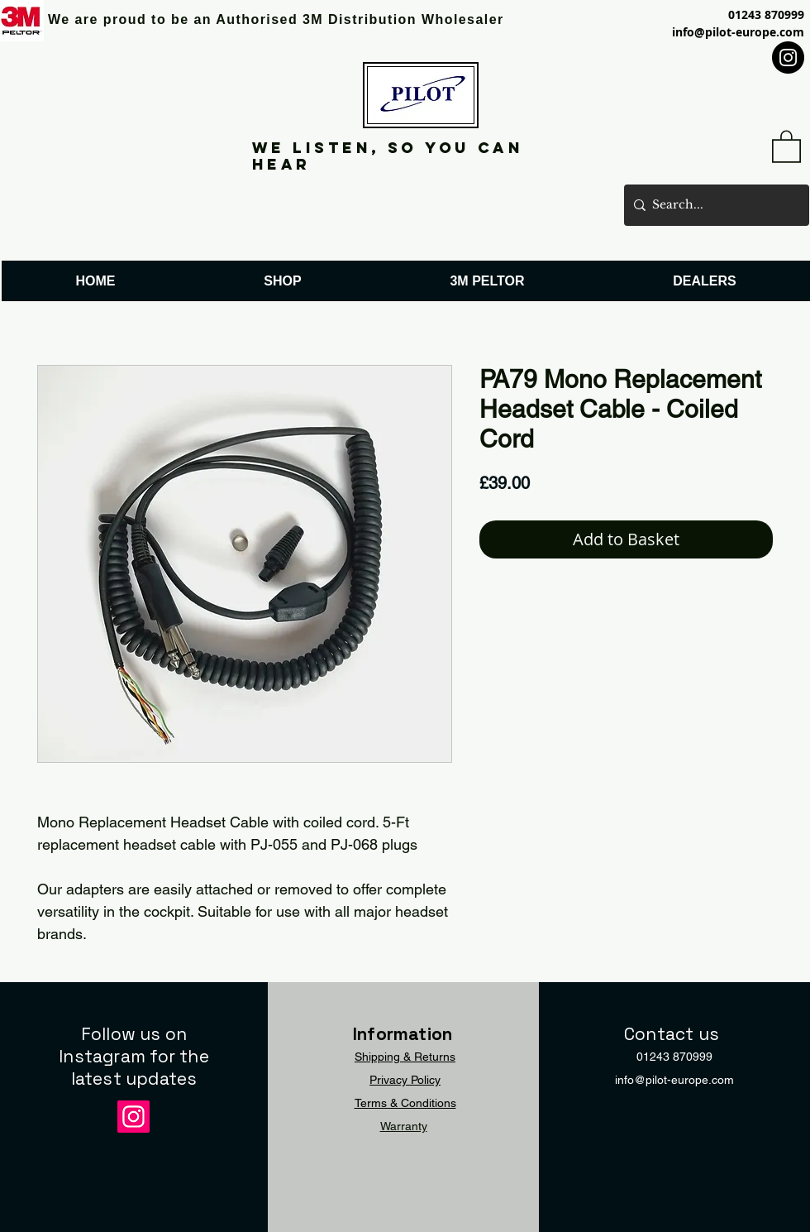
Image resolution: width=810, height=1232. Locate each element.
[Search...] (713, 205)
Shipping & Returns (405, 1056)
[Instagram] (788, 57)
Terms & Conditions (405, 1103)
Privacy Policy (405, 1079)
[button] (786, 145)
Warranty (403, 1126)
